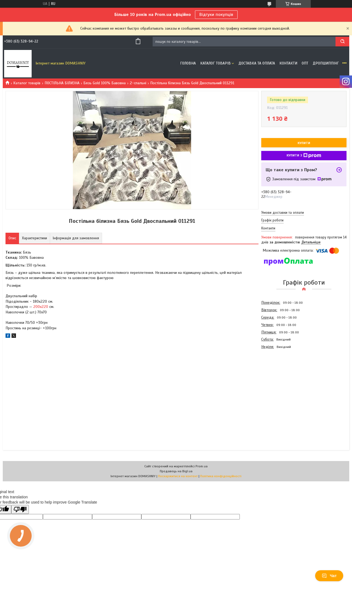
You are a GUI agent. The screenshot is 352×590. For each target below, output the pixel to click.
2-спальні (138, 83)
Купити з (304, 155)
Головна (188, 63)
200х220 (40, 306)
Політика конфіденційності (220, 476)
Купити (304, 143)
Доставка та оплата (256, 63)
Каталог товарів (215, 63)
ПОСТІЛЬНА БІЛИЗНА (62, 83)
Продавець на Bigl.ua (176, 471)
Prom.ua (202, 466)
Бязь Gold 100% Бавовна (104, 83)
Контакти (288, 63)
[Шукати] (342, 41)
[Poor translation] (20, 509)
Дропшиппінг (326, 63)
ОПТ (305, 63)
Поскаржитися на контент (178, 476)
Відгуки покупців (216, 14)
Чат (329, 575)
